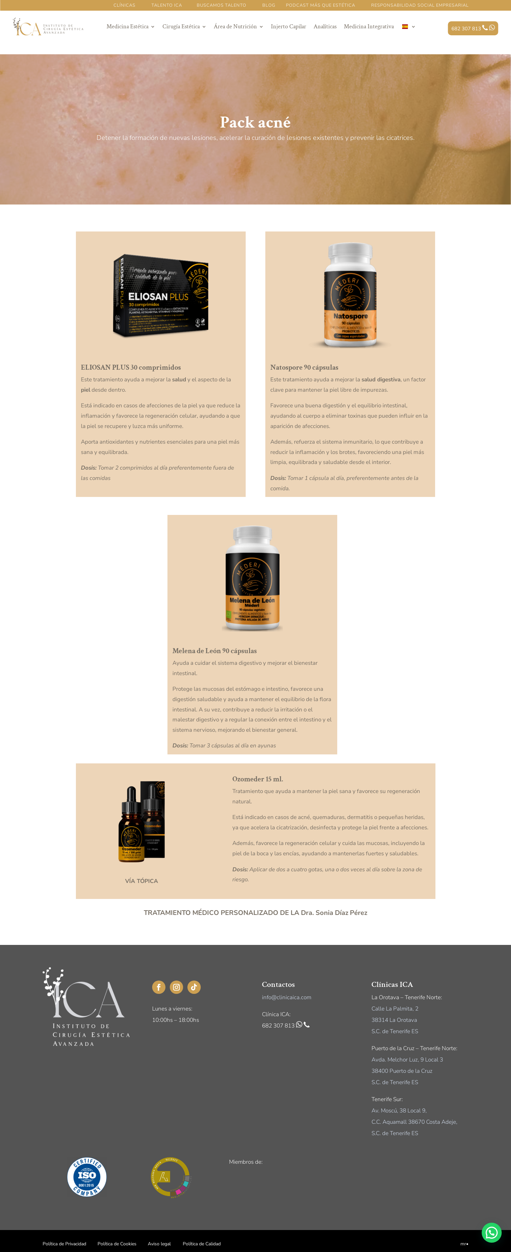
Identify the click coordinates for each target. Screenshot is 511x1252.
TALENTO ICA (166, 5)
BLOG (268, 5)
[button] (492, 1233)
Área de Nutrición (235, 26)
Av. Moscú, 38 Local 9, (399, 1110)
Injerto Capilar (288, 26)
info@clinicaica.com (286, 997)
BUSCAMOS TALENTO (221, 5)
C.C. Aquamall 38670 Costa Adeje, (414, 1122)
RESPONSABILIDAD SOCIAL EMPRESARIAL (420, 5)
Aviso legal (159, 1244)
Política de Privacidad (64, 1244)
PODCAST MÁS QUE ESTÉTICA (321, 5)
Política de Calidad (202, 1244)
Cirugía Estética (181, 26)
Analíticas (325, 26)
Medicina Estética (127, 26)
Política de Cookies (117, 1244)
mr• (464, 1244)
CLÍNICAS (124, 5)
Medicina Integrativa (369, 26)
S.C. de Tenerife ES (395, 1031)
